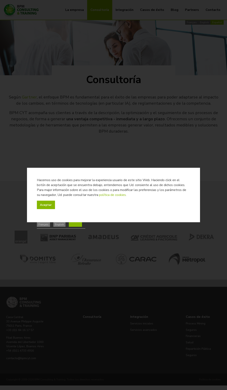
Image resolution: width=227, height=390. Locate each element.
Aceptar (46, 205)
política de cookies (112, 195)
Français (43, 224)
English (59, 224)
